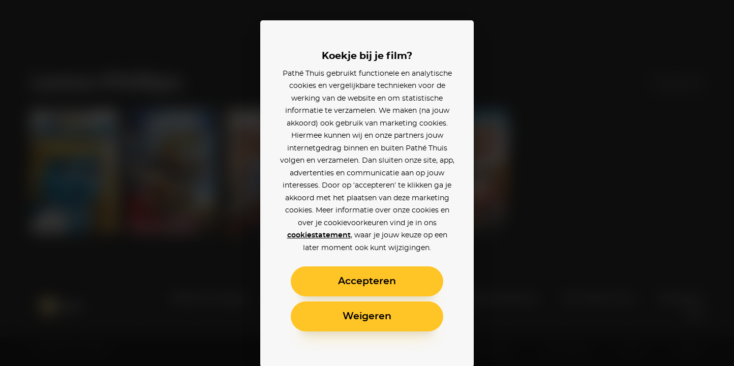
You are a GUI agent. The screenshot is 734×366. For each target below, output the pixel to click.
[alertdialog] (367, 183)
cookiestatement (319, 235)
